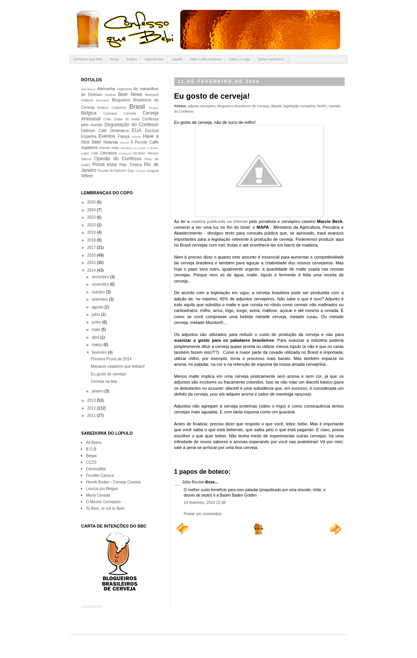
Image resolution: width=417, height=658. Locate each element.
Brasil (137, 106)
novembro (101, 284)
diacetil (276, 106)
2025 (92, 202)
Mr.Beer (139, 153)
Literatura (108, 153)
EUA (137, 130)
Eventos (106, 136)
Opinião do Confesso (117, 158)
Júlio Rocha (193, 482)
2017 (92, 247)
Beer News (130, 94)
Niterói (86, 159)
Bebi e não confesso (205, 59)
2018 (92, 240)
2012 (92, 408)
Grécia (136, 137)
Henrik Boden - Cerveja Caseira (113, 482)
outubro (99, 292)
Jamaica (126, 148)
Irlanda (104, 148)
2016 (92, 255)
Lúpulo (177, 59)
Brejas (91, 456)
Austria (110, 95)
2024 (92, 210)
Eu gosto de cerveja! (108, 374)
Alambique (88, 89)
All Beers (93, 442)
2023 (92, 217)
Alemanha (106, 89)
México (153, 153)
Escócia (152, 131)
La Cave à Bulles (145, 148)
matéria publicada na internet (219, 221)
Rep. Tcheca (130, 165)
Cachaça (110, 113)
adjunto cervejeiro (201, 106)
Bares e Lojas (240, 59)
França (124, 136)
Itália (115, 148)
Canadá (130, 113)
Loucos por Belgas (102, 489)
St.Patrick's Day (122, 171)
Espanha (88, 136)
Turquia (140, 171)
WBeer (87, 176)
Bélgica (88, 113)
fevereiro (100, 352)
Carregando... (93, 606)
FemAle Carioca (100, 475)
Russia (103, 171)
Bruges (153, 108)
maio (96, 329)
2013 (92, 400)
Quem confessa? (271, 59)
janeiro (98, 391)
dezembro (101, 277)
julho (96, 314)
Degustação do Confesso (132, 124)
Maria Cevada (98, 495)
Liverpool (125, 153)
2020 (92, 225)
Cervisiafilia (96, 469)
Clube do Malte (127, 119)
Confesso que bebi (88, 59)
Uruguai (152, 171)
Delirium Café (94, 131)
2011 (92, 415)
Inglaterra (89, 148)
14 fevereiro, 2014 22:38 (205, 502)
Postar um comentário (203, 514)
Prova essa (104, 164)
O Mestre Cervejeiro (103, 502)
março (98, 345)
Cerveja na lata (104, 381)
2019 (92, 232)
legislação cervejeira (299, 106)
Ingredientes (154, 59)
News (114, 59)
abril (96, 337)
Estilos (132, 59)
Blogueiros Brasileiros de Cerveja (243, 106)
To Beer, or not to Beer (105, 508)
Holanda (110, 142)
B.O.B (91, 449)
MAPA (322, 106)
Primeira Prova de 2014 (111, 359)
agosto (98, 307)
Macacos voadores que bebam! (118, 366)
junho (97, 322)
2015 (92, 262)
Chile (107, 119)
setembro (100, 299)
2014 (92, 270)
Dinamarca (119, 131)
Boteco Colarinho (112, 108)
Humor (124, 142)
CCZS (91, 462)
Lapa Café (89, 153)
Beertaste (102, 100)
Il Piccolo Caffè (144, 142)
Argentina (124, 89)
